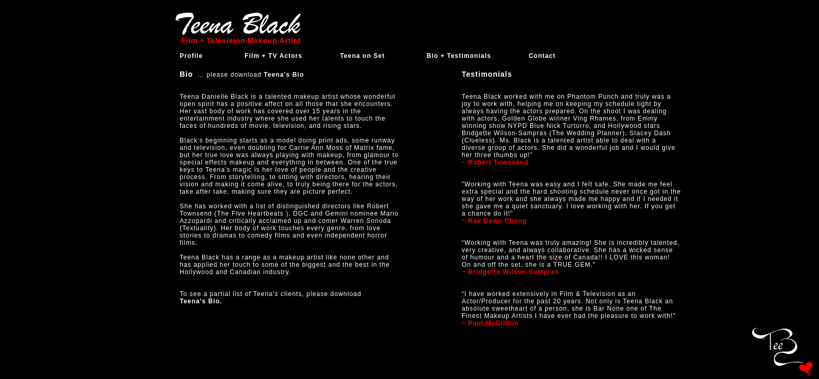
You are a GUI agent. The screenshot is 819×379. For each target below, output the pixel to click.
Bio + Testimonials (459, 56)
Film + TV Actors (273, 56)
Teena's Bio (283, 74)
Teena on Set (362, 56)
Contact (542, 56)
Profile (191, 56)
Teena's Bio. (201, 301)
